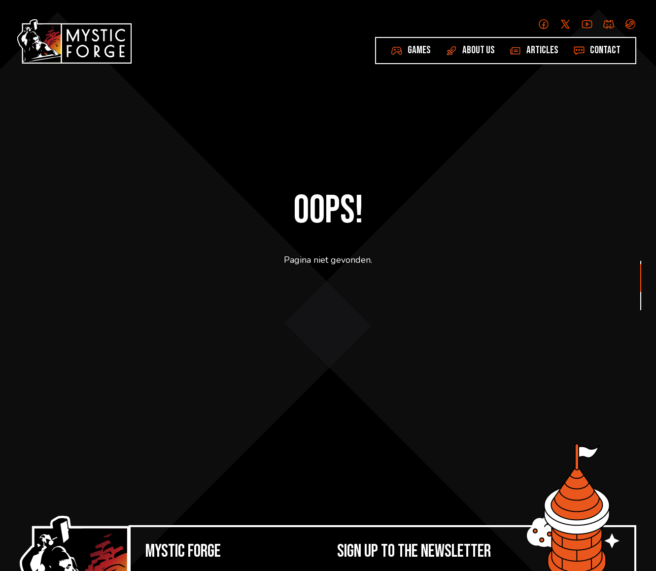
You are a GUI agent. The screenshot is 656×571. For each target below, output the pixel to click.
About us (478, 50)
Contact (605, 50)
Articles (542, 50)
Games (419, 50)
